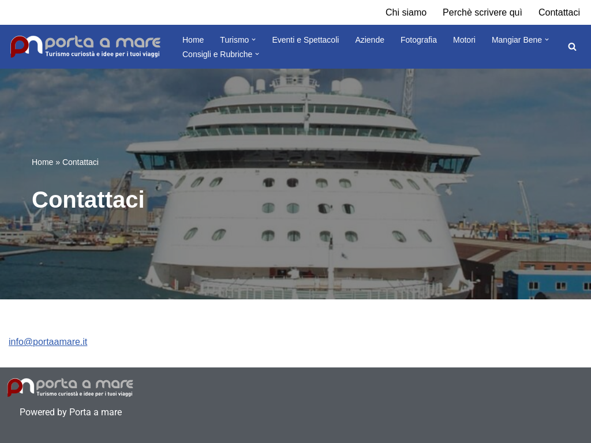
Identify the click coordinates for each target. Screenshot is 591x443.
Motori (464, 39)
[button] (254, 39)
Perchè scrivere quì (482, 12)
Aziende (369, 39)
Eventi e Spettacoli (305, 39)
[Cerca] (572, 46)
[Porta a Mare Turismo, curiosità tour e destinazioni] (86, 47)
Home (193, 39)
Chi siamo (406, 12)
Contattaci (559, 12)
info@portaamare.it (48, 342)
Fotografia (419, 39)
